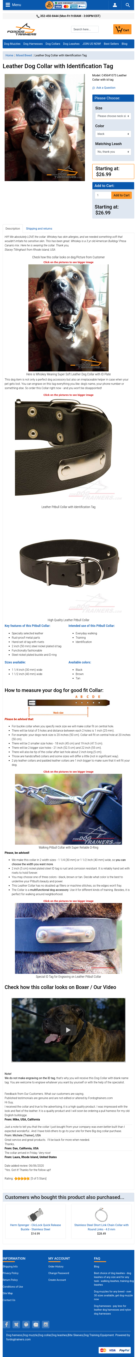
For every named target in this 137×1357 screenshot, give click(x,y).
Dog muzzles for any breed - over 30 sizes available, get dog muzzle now (113, 1295)
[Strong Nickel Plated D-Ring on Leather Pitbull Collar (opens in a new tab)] (68, 809)
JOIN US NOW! (91, 43)
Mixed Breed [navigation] (24, 55)
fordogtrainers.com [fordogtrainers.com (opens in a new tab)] (18, 1339)
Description (13, 228)
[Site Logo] (22, 29)
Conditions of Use (13, 1286)
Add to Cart (122, 195)
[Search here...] (85, 29)
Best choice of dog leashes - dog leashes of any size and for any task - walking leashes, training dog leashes (114, 1279)
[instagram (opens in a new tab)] (45, 1324)
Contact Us (9, 1300)
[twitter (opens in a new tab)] (16, 1324)
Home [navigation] (9, 55)
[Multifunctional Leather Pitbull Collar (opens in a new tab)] (68, 563)
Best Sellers (111, 43)
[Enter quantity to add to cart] (103, 195)
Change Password (58, 1273)
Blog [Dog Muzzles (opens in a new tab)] (96, 1266)
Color (99, 126)
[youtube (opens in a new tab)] (35, 1324)
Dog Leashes (71, 43)
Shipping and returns (39, 228)
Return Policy (10, 1280)
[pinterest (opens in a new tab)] (26, 1324)
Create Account (57, 1280)
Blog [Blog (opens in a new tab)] (124, 43)
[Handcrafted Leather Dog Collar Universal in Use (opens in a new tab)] (68, 317)
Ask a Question (103, 87)
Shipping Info (10, 1266)
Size (98, 108)
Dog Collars (53, 43)
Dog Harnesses (33, 43)
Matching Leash (108, 144)
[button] (68, 1030)
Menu (13, 4)
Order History (56, 1266)
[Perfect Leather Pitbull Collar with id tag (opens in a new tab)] (68, 450)
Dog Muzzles (12, 43)
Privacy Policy (11, 1273)
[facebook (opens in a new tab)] (6, 1324)
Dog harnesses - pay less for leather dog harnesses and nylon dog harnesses (112, 1310)
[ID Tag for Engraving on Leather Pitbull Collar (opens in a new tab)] (68, 938)
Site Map (8, 1293)
